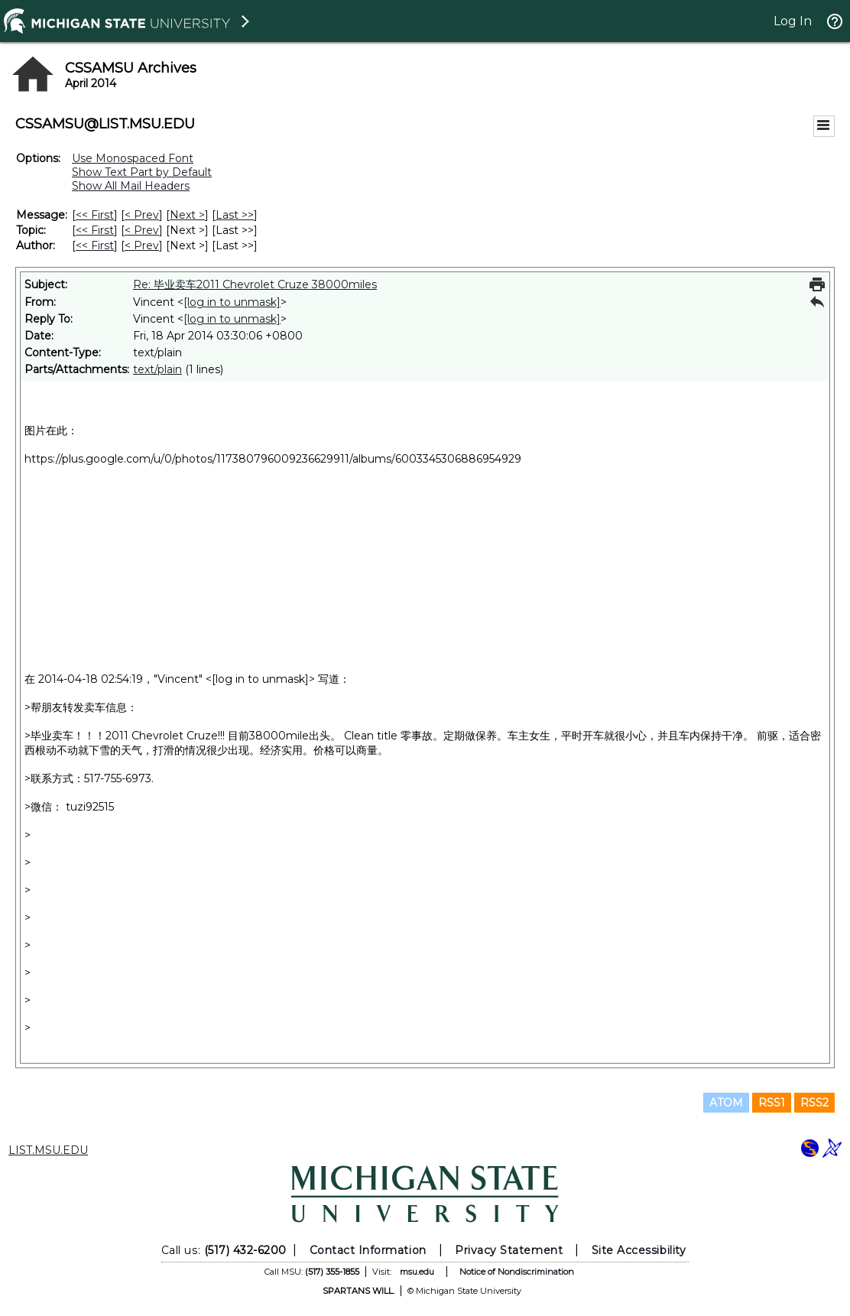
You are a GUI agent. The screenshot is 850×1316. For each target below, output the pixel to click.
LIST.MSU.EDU (48, 1150)
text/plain (157, 369)
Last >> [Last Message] (235, 215)
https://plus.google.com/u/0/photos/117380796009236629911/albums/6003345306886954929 (272, 459)
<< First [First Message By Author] (95, 245)
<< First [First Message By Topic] (95, 230)
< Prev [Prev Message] (142, 215)
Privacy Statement (509, 1250)
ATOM (726, 1103)
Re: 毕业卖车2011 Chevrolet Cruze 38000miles (255, 284)
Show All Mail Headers (131, 186)
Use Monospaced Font (132, 158)
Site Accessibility (639, 1250)
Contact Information (368, 1250)
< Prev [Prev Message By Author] (142, 245)
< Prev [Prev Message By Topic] (142, 230)
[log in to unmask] (232, 302)
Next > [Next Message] (187, 215)
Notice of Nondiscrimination (516, 1271)
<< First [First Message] (95, 215)
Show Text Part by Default (142, 172)
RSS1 (771, 1103)
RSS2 (814, 1103)
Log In (793, 21)
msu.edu (417, 1271)
